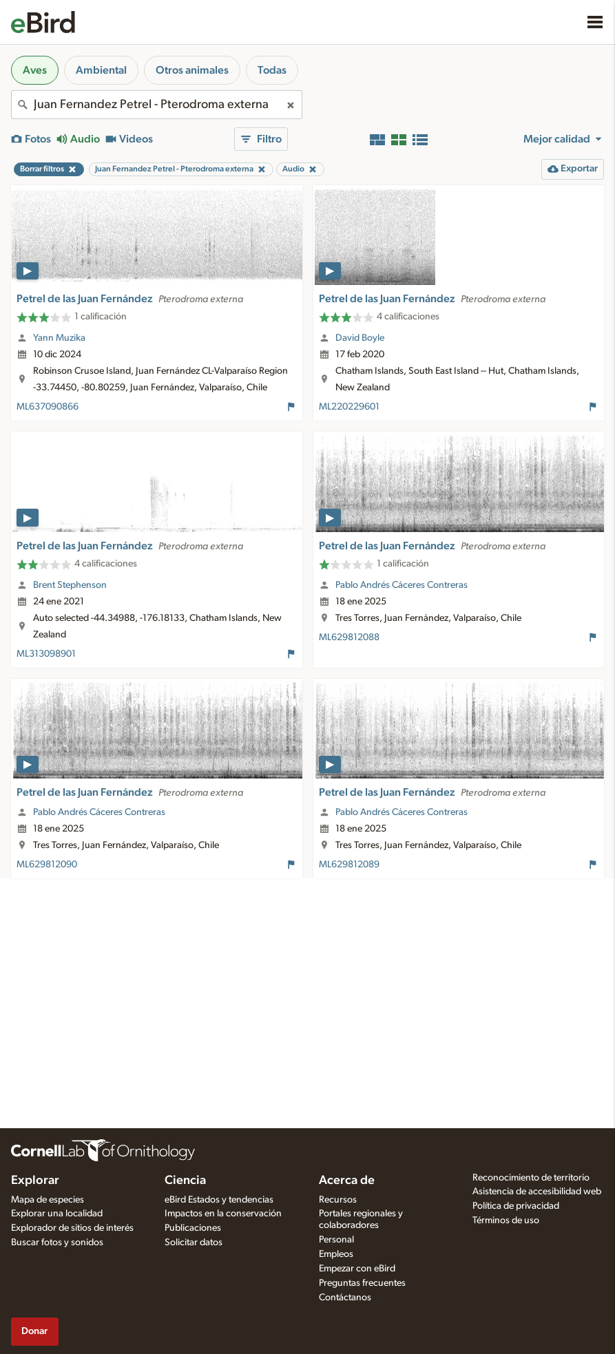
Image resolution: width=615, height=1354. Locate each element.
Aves (35, 70)
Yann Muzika (59, 338)
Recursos (338, 1200)
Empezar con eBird (357, 1268)
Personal (336, 1240)
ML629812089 (349, 864)
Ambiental (101, 70)
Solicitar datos (193, 1242)
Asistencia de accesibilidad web (536, 1191)
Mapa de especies (47, 1200)
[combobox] (157, 104)
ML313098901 (46, 654)
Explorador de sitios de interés (72, 1228)
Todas (272, 70)
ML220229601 (349, 407)
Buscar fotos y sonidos (57, 1242)
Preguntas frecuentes (362, 1283)
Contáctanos (345, 1297)
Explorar (35, 1180)
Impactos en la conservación (223, 1213)
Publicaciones (193, 1228)
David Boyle (359, 338)
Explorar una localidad (57, 1213)
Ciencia (185, 1180)
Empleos (336, 1254)
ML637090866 (48, 407)
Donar (34, 1331)
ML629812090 (47, 864)
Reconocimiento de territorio (531, 1178)
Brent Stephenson (70, 585)
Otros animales (192, 70)
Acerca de (347, 1180)
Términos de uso (505, 1220)
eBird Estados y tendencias (219, 1200)
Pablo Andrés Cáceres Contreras (401, 585)
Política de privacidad (515, 1206)
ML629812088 (349, 637)
